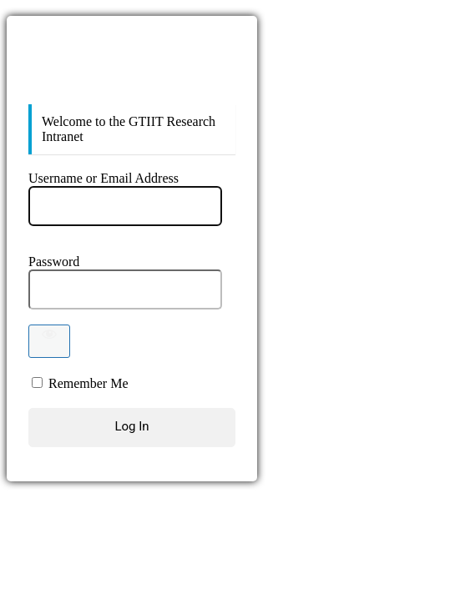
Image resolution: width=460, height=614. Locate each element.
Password (53, 261)
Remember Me (88, 383)
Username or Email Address (103, 178)
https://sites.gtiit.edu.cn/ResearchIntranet (132, 70)
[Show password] (49, 341)
